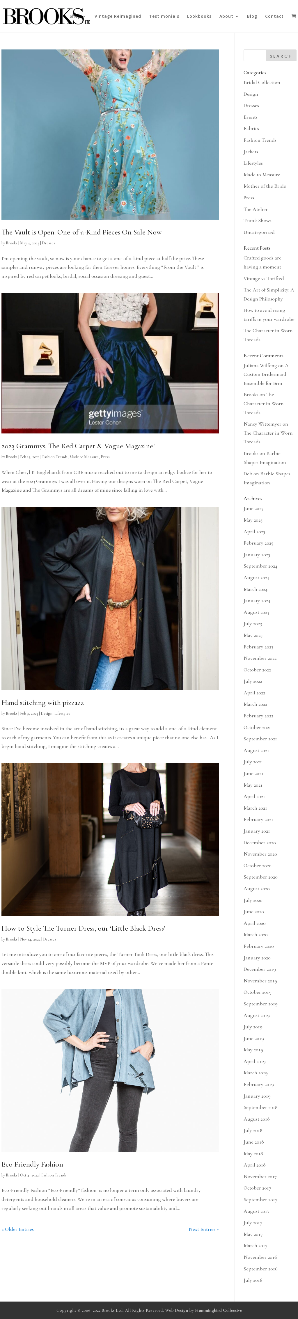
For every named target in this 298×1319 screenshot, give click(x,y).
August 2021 (256, 750)
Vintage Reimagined (118, 16)
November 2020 (260, 854)
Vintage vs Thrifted (264, 278)
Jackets (251, 151)
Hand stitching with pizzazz (42, 702)
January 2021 (257, 831)
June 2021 (253, 773)
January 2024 (257, 600)
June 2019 (254, 1038)
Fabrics (251, 128)
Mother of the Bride (265, 186)
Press (105, 456)
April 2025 (254, 531)
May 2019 (253, 1049)
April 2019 (255, 1061)
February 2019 (259, 1084)
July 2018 (253, 1130)
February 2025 (258, 543)
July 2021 (253, 761)
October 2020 (258, 865)
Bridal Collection (262, 82)
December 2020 (260, 842)
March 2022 (255, 704)
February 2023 (258, 646)
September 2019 (261, 1003)
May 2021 (253, 785)
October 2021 (257, 727)
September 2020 (261, 877)
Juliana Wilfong (260, 365)
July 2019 (253, 1026)
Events (251, 117)
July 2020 (253, 900)
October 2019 (258, 992)
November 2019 (260, 980)
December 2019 (260, 969)
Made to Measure (84, 456)
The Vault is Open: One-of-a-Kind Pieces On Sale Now (81, 232)
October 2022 (257, 669)
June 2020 (254, 911)
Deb (248, 473)
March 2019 (256, 1072)
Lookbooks (199, 16)
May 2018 (253, 1153)
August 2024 (256, 577)
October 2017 (257, 1188)
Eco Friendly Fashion (32, 1164)
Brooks (11, 243)
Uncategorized (259, 232)
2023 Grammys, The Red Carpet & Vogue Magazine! (78, 445)
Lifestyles (62, 713)
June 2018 (254, 1142)
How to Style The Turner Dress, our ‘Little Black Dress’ (83, 928)
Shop (75, 16)
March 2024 (255, 589)
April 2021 (254, 796)
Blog (252, 16)
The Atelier (256, 209)
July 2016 (253, 1280)
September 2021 (260, 738)
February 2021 (258, 819)
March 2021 (255, 808)
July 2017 (253, 1222)
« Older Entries (17, 1229)
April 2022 (254, 692)
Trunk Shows (258, 220)
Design (46, 713)
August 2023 (256, 612)
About (226, 16)
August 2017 (256, 1211)
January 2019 (257, 1096)
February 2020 (259, 946)
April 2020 (255, 923)
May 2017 (253, 1234)
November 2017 (260, 1176)
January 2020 (257, 957)
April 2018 (255, 1165)
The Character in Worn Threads (264, 403)
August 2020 (257, 888)
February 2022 (258, 715)
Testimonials (164, 16)
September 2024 (260, 566)
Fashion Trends (55, 456)
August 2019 (257, 1015)
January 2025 (257, 554)
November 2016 (260, 1257)
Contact (274, 16)
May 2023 (253, 635)
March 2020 (256, 934)
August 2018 (257, 1119)
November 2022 (260, 658)
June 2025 (253, 508)
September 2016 (261, 1268)
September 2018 (261, 1107)
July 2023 (253, 623)
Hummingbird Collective (218, 1310)
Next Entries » (204, 1229)
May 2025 (253, 520)
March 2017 (255, 1245)
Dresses (48, 243)
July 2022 (253, 681)
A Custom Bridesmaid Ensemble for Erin (266, 374)
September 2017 (260, 1199)
